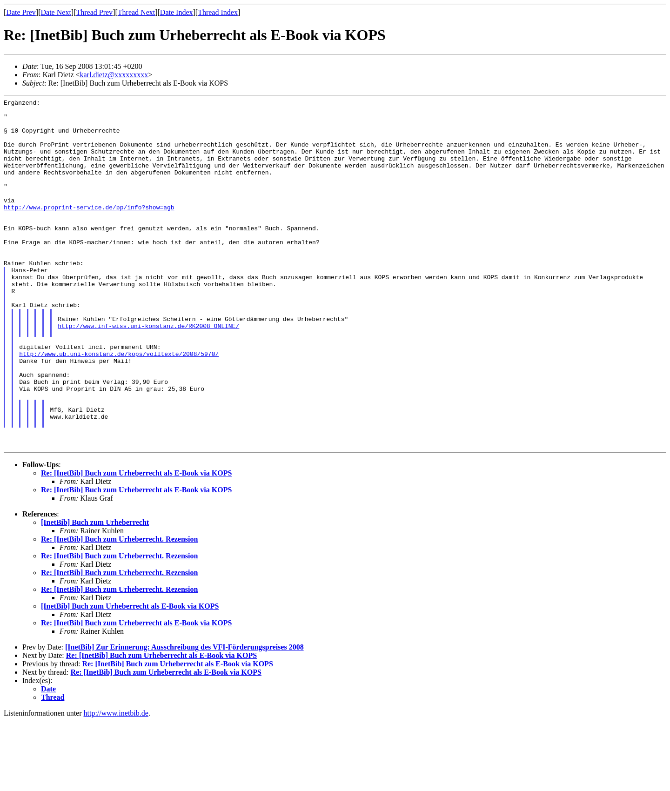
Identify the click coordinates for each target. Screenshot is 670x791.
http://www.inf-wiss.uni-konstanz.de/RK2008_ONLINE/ (148, 372)
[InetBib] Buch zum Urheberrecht (95, 592)
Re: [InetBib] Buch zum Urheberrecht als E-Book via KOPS (136, 543)
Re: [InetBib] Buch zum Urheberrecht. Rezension (119, 609)
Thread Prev (94, 12)
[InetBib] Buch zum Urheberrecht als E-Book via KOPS (130, 676)
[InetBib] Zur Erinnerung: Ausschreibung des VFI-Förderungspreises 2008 (184, 717)
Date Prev (21, 12)
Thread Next (136, 12)
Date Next (56, 12)
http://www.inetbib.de (116, 783)
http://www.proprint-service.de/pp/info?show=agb (89, 229)
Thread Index (218, 12)
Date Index (176, 12)
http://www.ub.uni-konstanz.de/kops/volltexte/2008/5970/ (119, 405)
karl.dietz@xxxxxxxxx (114, 75)
